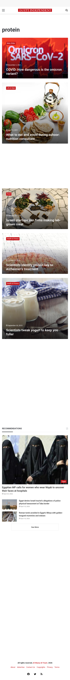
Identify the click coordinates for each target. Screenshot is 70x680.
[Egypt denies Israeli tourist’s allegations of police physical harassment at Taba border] (9, 504)
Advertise (21, 667)
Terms (56, 667)
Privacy (50, 667)
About (13, 667)
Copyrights (41, 667)
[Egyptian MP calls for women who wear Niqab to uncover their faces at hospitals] (35, 459)
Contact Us (30, 667)
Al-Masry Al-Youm (40, 663)
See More (35, 527)
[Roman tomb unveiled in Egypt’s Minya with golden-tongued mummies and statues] (9, 516)
